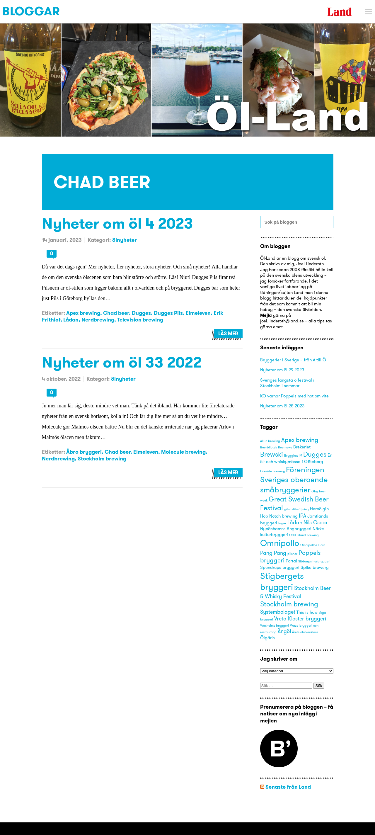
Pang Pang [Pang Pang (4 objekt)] (273, 553)
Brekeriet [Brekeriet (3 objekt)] (302, 447)
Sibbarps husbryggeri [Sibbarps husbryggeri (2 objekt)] (314, 561)
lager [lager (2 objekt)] (282, 523)
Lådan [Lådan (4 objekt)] (294, 522)
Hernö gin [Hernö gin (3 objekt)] (319, 508)
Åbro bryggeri (84, 451)
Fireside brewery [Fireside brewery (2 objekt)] (272, 471)
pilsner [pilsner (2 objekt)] (292, 554)
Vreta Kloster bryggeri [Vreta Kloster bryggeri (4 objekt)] (300, 618)
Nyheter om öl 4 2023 (117, 223)
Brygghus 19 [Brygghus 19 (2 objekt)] (293, 456)
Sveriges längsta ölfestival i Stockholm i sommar (287, 383)
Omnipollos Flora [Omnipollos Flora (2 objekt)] (312, 545)
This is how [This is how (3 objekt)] (307, 612)
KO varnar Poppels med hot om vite (294, 396)
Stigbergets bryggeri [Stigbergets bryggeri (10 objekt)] (282, 581)
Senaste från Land (288, 786)
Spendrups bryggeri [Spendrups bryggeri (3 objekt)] (279, 567)
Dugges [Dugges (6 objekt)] (314, 454)
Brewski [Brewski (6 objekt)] (271, 454)
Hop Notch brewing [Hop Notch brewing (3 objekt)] (279, 516)
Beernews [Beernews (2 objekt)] (285, 447)
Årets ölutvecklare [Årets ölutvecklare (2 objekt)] (305, 632)
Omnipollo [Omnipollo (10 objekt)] (279, 543)
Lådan (71, 319)
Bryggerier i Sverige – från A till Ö (293, 360)
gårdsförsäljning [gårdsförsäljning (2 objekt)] (296, 509)
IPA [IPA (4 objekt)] (302, 515)
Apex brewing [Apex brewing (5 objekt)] (299, 439)
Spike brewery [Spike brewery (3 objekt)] (315, 567)
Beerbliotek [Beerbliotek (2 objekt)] (268, 447)
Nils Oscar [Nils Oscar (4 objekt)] (316, 522)
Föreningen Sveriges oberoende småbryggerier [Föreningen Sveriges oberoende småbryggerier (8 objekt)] (294, 479)
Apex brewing (83, 312)
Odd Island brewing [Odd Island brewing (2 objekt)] (304, 535)
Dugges (141, 312)
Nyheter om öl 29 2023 (282, 370)
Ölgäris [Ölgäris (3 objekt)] (267, 637)
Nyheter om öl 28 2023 (282, 406)
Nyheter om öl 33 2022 (122, 362)
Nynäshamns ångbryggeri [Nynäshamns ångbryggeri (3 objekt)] (285, 528)
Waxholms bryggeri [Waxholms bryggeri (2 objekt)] (274, 625)
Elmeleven (198, 312)
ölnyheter (124, 240)
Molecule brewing (183, 451)
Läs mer (228, 333)
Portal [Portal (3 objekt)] (291, 561)
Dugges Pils (168, 312)
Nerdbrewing (97, 319)
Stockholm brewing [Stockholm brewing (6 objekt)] (289, 604)
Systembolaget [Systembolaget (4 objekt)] (277, 611)
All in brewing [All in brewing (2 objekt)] (270, 441)
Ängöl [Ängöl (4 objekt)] (284, 631)
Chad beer (116, 312)
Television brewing (140, 319)
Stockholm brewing (102, 458)
